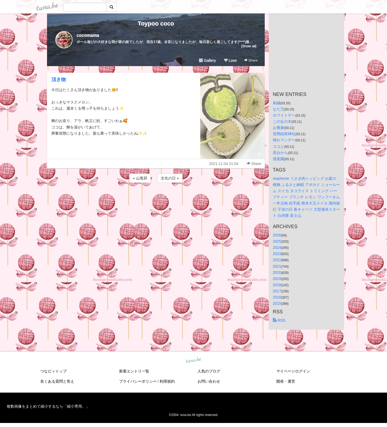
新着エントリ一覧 (134, 371)
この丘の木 (282, 121)
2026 (277, 235)
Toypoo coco (156, 23)
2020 (277, 272)
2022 (277, 260)
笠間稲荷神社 (284, 134)
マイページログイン (293, 371)
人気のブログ (209, 371)
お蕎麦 (278, 127)
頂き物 (58, 79)
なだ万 (278, 109)
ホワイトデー (284, 115)
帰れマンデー (284, 140)
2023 (277, 254)
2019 (277, 279)
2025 (277, 241)
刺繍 (276, 103)
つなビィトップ (53, 371)
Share (251, 60)
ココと (278, 146)
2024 (277, 247)
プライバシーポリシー (138, 381)
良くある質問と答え (57, 381)
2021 (277, 266)
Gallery (207, 60)
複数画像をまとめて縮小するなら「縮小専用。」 (48, 406)
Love (230, 60)
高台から (280, 152)
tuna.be (193, 360)
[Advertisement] (156, 198)
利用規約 (167, 381)
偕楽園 (278, 159)
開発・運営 (285, 381)
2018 (277, 285)
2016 (277, 297)
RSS (279, 320)
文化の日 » (170, 178)
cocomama (88, 35)
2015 (277, 303)
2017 (277, 291)
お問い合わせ (209, 381)
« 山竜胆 (140, 178)
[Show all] (248, 46)
